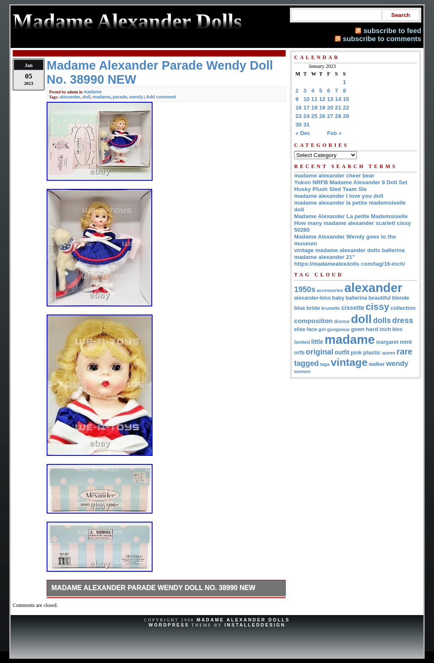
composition (313, 320)
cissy (377, 306)
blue (299, 308)
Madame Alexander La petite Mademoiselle (351, 216)
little (317, 341)
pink (356, 352)
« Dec (302, 133)
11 (314, 99)
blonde (400, 298)
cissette (352, 307)
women (302, 371)
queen (388, 352)
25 (314, 116)
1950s (304, 289)
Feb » (334, 133)
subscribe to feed (392, 30)
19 (322, 107)
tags (324, 364)
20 (330, 107)
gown (357, 329)
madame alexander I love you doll (338, 196)
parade (120, 96)
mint (406, 342)
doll (87, 96)
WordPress (168, 624)
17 (306, 107)
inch (385, 329)
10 (306, 99)
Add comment (161, 96)
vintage (349, 362)
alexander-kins (312, 298)
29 (346, 116)
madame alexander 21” (324, 257)
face (311, 329)
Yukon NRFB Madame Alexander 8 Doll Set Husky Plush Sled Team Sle (350, 185)
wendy (136, 96)
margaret (387, 342)
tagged (306, 363)
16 (298, 107)
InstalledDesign (255, 624)
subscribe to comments (382, 38)
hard (372, 329)
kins (397, 329)
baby (338, 298)
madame (92, 91)
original (319, 352)
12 (322, 99)
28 (338, 116)
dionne (342, 321)
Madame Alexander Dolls (243, 619)
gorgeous (338, 329)
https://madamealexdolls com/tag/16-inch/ (349, 264)
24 (306, 116)
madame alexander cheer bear (334, 175)
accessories (330, 290)
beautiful (379, 298)
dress (402, 320)
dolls (382, 320)
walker (377, 364)
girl (322, 329)
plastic (372, 352)
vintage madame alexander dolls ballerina (349, 250)
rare (404, 351)
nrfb (299, 353)
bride (313, 308)
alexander (69, 96)
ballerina (356, 298)
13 (330, 99)
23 (298, 116)
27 (330, 116)
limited (302, 342)
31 (306, 124)
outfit (342, 352)
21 (338, 107)
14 (338, 99)
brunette (330, 308)
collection (402, 308)
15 (346, 99)
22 (346, 107)
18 (314, 107)
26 (322, 116)
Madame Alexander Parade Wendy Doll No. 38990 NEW (153, 587)
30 (298, 124)
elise (299, 329)
